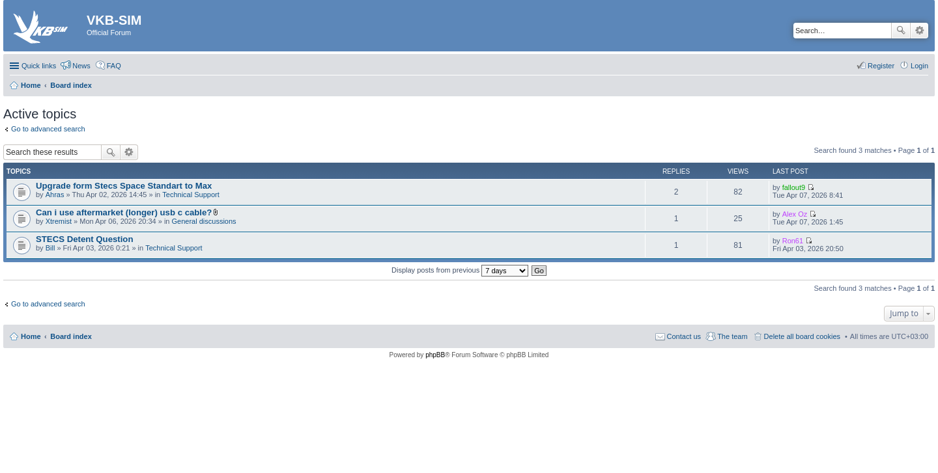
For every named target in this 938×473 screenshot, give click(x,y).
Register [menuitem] (881, 66)
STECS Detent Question (84, 239)
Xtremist (59, 221)
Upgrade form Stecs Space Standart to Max (124, 186)
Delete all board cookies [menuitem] (802, 336)
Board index (71, 336)
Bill (50, 248)
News (81, 66)
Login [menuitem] (919, 66)
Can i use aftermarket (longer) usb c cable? (124, 212)
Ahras (55, 194)
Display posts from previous (459, 270)
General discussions (204, 221)
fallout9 (793, 187)
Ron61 (792, 241)
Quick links (38, 66)
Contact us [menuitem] (684, 336)
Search (901, 30)
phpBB (435, 354)
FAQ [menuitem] (114, 66)
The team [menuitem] (732, 336)
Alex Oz (795, 214)
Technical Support (190, 194)
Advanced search (919, 30)
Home (31, 336)
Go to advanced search (48, 129)
